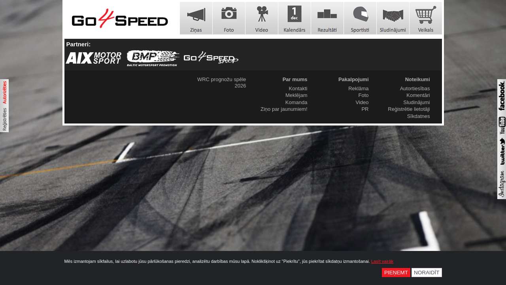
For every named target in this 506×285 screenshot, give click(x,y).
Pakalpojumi (353, 79)
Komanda (296, 102)
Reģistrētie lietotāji (409, 109)
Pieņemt (396, 273)
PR (364, 109)
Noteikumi (417, 79)
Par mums (295, 79)
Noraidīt (427, 273)
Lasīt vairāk (382, 261)
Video (361, 102)
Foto (363, 95)
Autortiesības (415, 88)
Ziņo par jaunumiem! (284, 109)
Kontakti (298, 88)
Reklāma (358, 88)
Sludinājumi (416, 102)
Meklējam (296, 95)
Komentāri (418, 95)
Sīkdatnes (418, 116)
